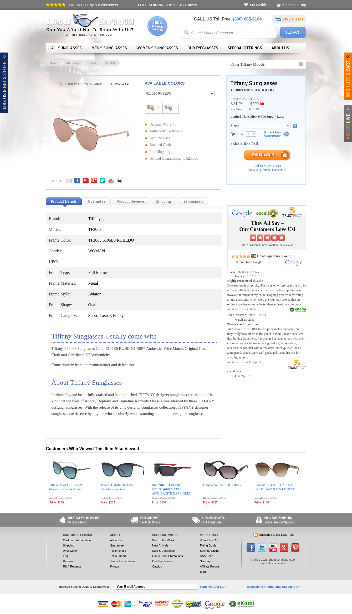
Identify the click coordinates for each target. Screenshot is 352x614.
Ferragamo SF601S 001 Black (222, 485)
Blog (203, 571)
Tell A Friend (118, 556)
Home (53, 62)
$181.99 (253, 109)
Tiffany (92, 62)
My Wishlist (259, 5)
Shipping (68, 545)
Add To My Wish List (267, 166)
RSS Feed (206, 556)
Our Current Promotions (167, 556)
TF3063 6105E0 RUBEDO (252, 90)
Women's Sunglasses (157, 48)
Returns (68, 561)
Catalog (157, 566)
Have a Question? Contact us (267, 170)
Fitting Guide (208, 545)
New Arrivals (160, 545)
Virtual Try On (209, 540)
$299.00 (257, 104)
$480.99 (254, 99)
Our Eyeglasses (202, 48)
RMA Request (72, 566)
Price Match (70, 550)
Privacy (114, 566)
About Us (280, 48)
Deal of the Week (163, 540)
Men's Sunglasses (109, 48)
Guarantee (117, 545)
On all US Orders (167, 5)
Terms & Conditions (122, 561)
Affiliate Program (210, 566)
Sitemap (205, 561)
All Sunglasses (66, 48)
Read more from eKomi (242, 309)
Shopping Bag (294, 5)
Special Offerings (245, 48)
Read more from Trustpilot (244, 362)
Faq (65, 556)
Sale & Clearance (163, 550)
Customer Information (77, 540)
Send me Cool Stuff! (213, 586)
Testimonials (118, 550)
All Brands (72, 62)
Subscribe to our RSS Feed (276, 534)
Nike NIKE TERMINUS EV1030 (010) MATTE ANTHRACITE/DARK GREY (171, 489)
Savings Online (210, 550)
